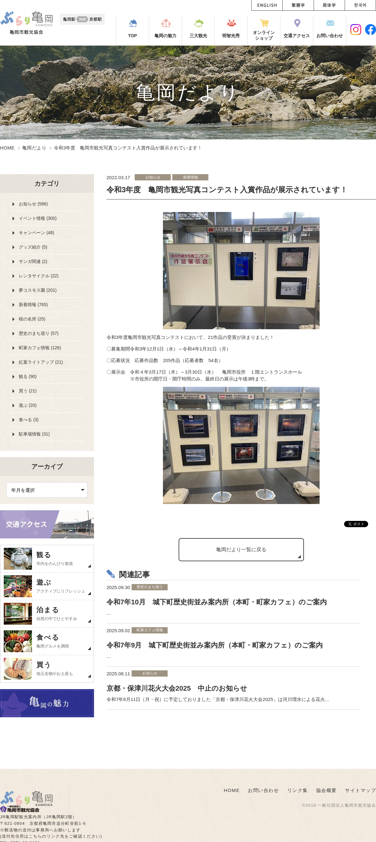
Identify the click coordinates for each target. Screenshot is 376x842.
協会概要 (326, 790)
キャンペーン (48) (36, 232)
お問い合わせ (263, 790)
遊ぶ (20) (28, 405)
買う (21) (28, 390)
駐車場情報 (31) (34, 433)
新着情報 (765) (33, 304)
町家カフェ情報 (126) (40, 347)
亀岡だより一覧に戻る (241, 549)
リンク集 (297, 790)
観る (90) (28, 376)
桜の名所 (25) (32, 318)
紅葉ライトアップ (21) (41, 362)
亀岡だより (34, 147)
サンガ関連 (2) (33, 261)
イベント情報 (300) (38, 218)
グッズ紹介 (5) (33, 247)
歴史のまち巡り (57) (39, 333)
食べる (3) (29, 419)
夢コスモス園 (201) (38, 290)
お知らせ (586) (33, 203)
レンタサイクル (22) (39, 275)
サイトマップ (360, 790)
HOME (7, 147)
